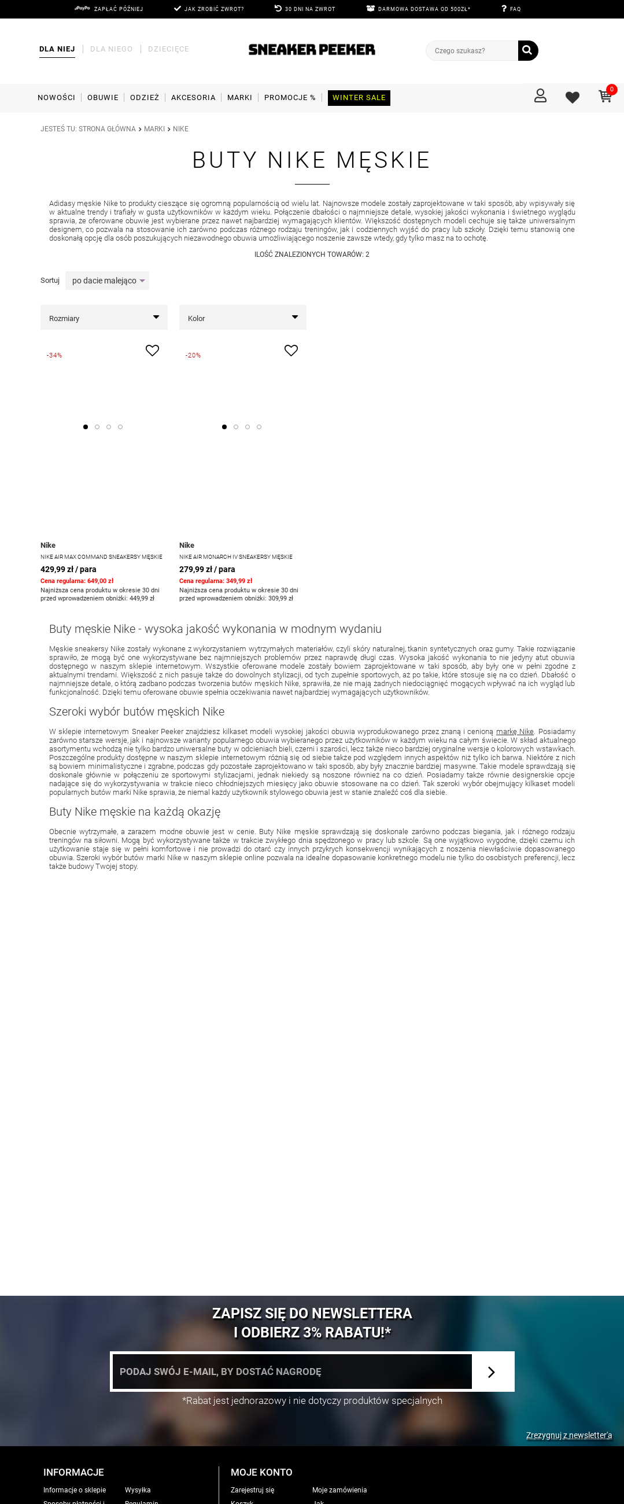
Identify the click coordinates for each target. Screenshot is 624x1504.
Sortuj (50, 280)
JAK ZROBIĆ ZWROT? (214, 9)
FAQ (515, 9)
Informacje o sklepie (74, 1490)
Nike (48, 545)
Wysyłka (138, 1490)
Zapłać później (118, 9)
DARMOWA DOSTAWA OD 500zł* (424, 9)
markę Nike (515, 731)
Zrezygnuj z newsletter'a (569, 1435)
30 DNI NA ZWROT (310, 9)
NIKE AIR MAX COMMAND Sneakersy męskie (101, 557)
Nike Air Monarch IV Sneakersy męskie (236, 557)
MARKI (154, 129)
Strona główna (107, 129)
